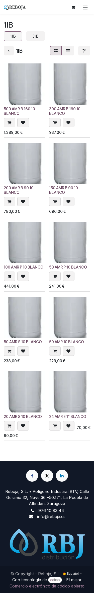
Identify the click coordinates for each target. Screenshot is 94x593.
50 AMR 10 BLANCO (66, 342)
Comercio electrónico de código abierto (47, 585)
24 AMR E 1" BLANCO (67, 416)
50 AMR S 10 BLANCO (23, 342)
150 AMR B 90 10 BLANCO (63, 190)
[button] (9, 122)
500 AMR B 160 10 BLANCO (19, 111)
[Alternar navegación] (85, 7)
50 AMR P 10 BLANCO (68, 267)
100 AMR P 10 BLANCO (23, 267)
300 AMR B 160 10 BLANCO (64, 111)
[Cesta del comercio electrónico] (73, 7)
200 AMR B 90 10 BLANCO (19, 190)
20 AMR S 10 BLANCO (23, 416)
